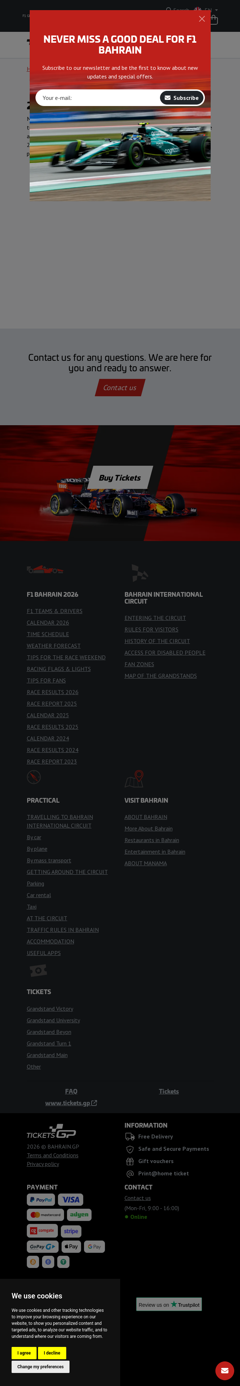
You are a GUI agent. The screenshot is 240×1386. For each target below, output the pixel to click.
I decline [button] (52, 1353)
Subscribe (182, 97)
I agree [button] (24, 1353)
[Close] (202, 19)
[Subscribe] (224, 1370)
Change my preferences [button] (40, 1366)
